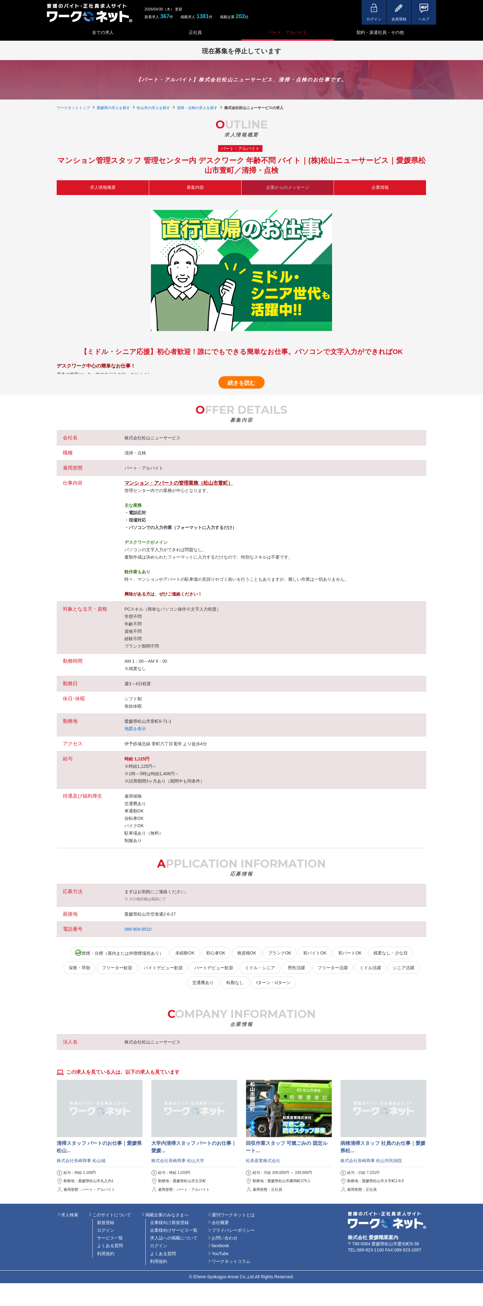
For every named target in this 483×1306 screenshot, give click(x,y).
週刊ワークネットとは (233, 1214)
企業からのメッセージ (287, 187)
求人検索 (69, 1214)
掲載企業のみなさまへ (167, 1214)
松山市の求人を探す (153, 108)
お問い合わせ (224, 1237)
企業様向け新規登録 (169, 1222)
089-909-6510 (137, 929)
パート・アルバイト (287, 32)
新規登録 (105, 1222)
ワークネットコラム (231, 1261)
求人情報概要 (103, 187)
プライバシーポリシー (233, 1230)
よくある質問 (110, 1245)
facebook (220, 1245)
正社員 (195, 32)
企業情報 (380, 187)
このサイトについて (111, 1214)
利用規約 (105, 1253)
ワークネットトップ (73, 108)
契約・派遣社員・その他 (380, 32)
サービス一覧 (110, 1237)
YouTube (220, 1253)
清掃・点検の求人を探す (197, 108)
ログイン (105, 1230)
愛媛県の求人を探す (113, 108)
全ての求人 (103, 32)
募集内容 (195, 187)
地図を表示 (135, 728)
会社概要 (220, 1222)
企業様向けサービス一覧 (173, 1230)
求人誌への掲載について (173, 1237)
